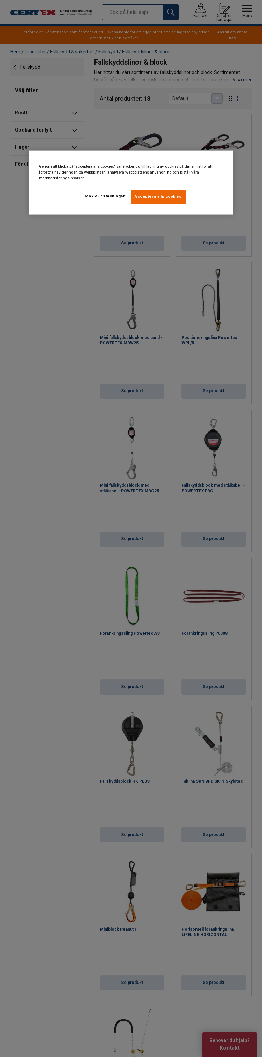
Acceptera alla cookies (158, 196)
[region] (131, 182)
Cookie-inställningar (104, 196)
